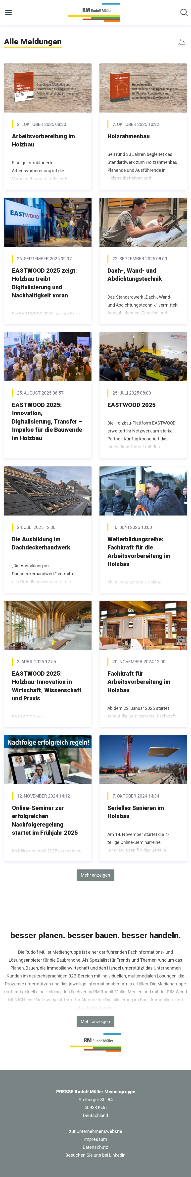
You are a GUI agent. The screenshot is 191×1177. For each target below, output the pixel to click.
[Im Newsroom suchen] (184, 12)
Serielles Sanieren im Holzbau (135, 812)
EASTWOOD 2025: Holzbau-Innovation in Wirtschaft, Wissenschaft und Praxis (47, 686)
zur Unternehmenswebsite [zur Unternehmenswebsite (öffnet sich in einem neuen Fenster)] (95, 1131)
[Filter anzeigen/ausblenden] (181, 42)
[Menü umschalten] (8, 12)
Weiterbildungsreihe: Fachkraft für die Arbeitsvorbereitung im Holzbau (138, 552)
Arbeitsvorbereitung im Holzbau (43, 140)
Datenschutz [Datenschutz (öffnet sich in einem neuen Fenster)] (95, 1147)
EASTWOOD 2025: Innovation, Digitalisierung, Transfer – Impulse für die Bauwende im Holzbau (47, 422)
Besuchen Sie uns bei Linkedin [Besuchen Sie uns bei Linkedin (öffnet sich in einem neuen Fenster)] (95, 1155)
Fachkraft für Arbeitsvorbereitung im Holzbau (138, 682)
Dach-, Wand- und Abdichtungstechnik (134, 275)
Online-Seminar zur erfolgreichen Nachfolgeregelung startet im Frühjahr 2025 (45, 820)
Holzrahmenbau (128, 136)
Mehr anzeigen (95, 875)
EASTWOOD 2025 (131, 405)
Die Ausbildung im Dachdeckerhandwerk (41, 543)
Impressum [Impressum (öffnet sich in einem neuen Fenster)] (95, 1139)
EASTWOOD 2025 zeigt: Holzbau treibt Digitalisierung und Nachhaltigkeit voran (44, 283)
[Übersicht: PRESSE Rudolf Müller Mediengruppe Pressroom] (93, 12)
